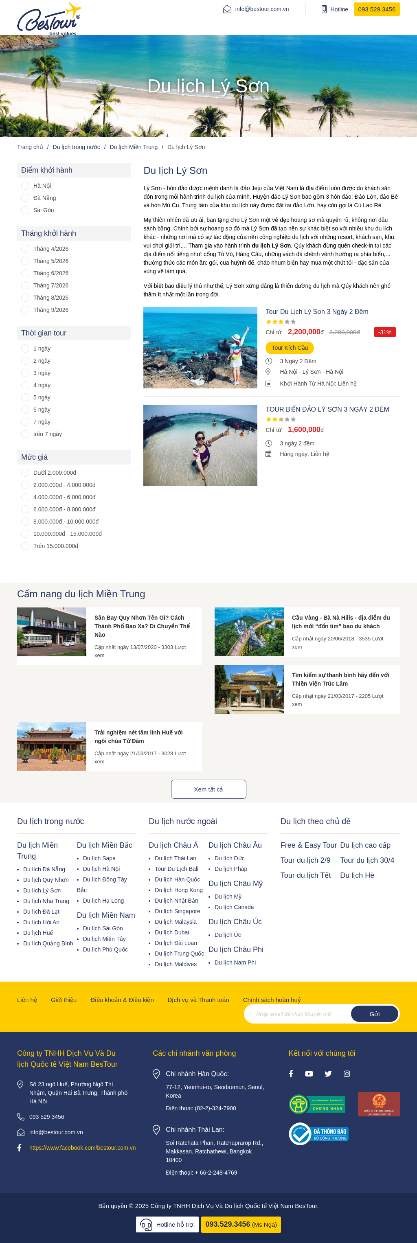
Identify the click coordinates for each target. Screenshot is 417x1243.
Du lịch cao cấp (365, 845)
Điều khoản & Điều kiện (122, 999)
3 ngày (41, 373)
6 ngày (41, 409)
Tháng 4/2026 (50, 249)
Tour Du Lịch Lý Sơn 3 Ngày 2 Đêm (317, 311)
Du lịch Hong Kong (179, 890)
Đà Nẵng (44, 198)
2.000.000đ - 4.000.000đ (64, 485)
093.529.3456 (227, 1224)
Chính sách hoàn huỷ (272, 999)
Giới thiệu (64, 999)
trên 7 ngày (47, 434)
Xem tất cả (208, 789)
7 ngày (41, 422)
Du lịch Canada (234, 907)
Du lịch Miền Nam (106, 915)
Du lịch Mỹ (228, 896)
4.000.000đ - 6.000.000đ (64, 497)
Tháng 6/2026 (50, 273)
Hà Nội (42, 185)
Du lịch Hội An (41, 922)
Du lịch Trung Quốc (179, 953)
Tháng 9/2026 (50, 310)
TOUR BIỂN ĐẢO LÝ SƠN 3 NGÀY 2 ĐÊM (327, 409)
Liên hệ (27, 999)
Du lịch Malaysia (176, 922)
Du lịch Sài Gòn (103, 928)
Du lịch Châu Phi (235, 949)
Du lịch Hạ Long (103, 900)
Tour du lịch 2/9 (306, 860)
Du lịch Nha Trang (46, 901)
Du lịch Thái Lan (175, 858)
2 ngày (41, 360)
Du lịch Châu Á (173, 845)
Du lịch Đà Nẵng (44, 869)
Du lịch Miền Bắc (104, 845)
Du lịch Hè (357, 875)
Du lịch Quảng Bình (48, 943)
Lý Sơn (312, 371)
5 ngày (41, 397)
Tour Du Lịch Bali (176, 869)
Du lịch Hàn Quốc (177, 879)
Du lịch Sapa (99, 858)
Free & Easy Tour (309, 845)
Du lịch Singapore (177, 911)
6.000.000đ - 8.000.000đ (64, 509)
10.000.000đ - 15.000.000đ (67, 534)
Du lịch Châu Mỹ (235, 883)
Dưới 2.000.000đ (54, 472)
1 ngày (41, 348)
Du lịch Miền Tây (104, 939)
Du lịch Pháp (231, 869)
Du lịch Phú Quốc (105, 949)
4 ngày (41, 385)
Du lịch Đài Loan (176, 943)
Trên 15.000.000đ (55, 546)
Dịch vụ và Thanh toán (198, 999)
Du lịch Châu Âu (235, 845)
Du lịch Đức (230, 858)
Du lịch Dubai (172, 932)
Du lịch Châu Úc (235, 922)
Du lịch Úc (228, 935)
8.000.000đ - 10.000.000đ (66, 521)
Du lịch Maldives (176, 964)
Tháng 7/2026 (50, 285)
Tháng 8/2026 (50, 297)
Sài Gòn (43, 210)
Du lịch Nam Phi (235, 962)
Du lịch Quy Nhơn (46, 880)
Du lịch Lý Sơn (42, 890)
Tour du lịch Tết (306, 875)
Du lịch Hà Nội (101, 869)
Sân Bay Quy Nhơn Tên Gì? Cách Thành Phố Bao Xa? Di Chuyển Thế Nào (142, 626)
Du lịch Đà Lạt (41, 911)
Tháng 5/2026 (50, 261)
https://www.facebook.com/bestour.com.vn (82, 1147)
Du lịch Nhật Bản (176, 900)
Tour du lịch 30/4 (367, 860)
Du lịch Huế (38, 933)
